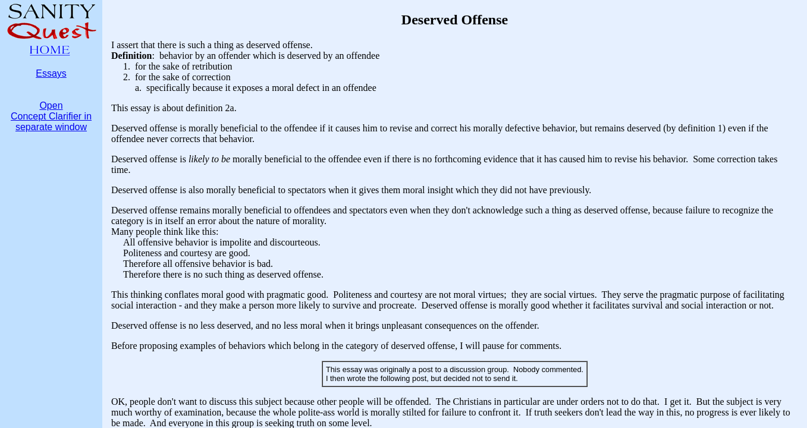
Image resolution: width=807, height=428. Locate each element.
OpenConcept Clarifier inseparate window (51, 116)
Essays (51, 73)
